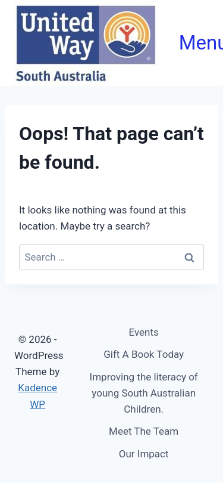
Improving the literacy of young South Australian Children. (144, 393)
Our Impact (144, 454)
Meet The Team (143, 431)
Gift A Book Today (143, 354)
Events (144, 332)
